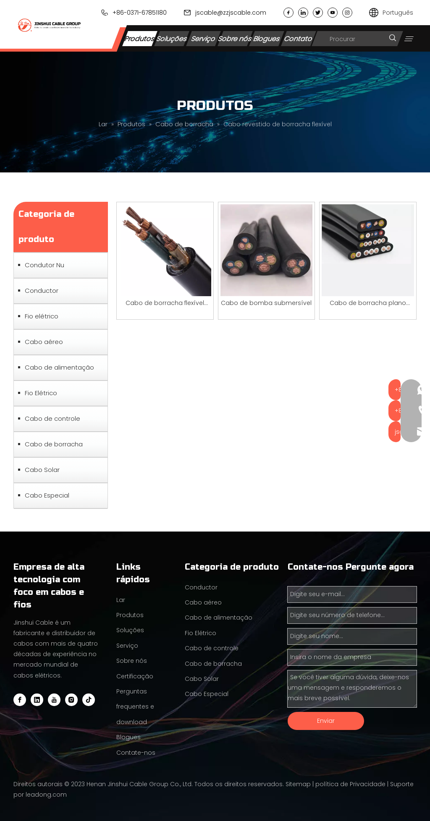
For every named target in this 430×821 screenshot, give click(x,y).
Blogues (267, 38)
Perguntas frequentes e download (135, 706)
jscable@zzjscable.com (230, 12)
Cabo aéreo (44, 341)
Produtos (140, 38)
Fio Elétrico (41, 392)
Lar (120, 600)
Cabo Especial (47, 495)
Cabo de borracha (54, 444)
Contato (299, 38)
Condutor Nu (44, 265)
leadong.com (46, 794)
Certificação (134, 676)
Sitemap (298, 784)
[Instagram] (71, 699)
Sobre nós (235, 38)
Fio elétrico (41, 316)
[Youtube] (54, 699)
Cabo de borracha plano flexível (368, 303)
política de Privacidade (350, 784)
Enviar (326, 721)
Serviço (203, 38)
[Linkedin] (37, 699)
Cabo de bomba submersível (266, 303)
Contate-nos (135, 752)
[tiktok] (88, 699)
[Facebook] (19, 699)
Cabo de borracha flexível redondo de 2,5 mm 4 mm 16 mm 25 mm (164, 303)
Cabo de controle (52, 418)
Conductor (41, 290)
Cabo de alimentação (59, 367)
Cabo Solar (42, 469)
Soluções (172, 38)
